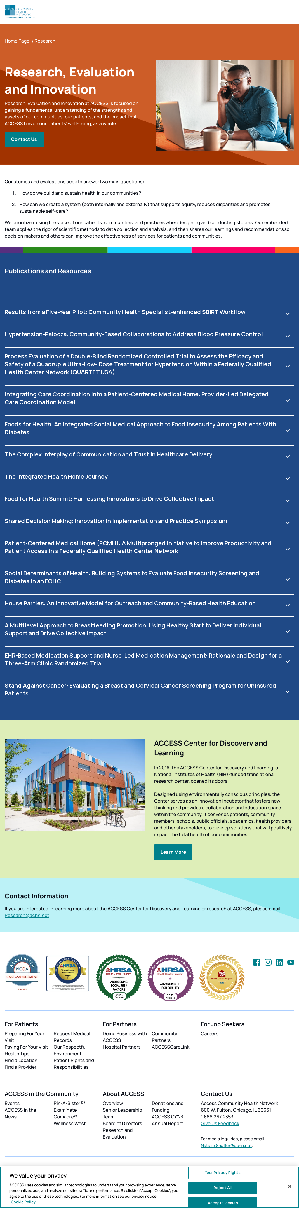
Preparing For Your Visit (24, 1036)
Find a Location (21, 1060)
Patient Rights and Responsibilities (74, 1063)
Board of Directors (122, 1123)
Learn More (173, 852)
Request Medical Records (72, 1036)
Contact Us (24, 139)
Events (12, 1103)
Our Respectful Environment (70, 1050)
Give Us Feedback (220, 1123)
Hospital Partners (122, 1047)
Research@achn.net (27, 915)
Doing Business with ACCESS (125, 1036)
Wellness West (70, 1123)
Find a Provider (20, 1067)
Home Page (17, 41)
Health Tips (17, 1053)
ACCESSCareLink (170, 1047)
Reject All (223, 1187)
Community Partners (164, 1036)
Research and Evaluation (118, 1133)
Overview (113, 1103)
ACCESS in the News (20, 1113)
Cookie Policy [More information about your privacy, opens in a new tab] (23, 1201)
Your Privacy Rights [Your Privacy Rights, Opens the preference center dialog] (223, 1172)
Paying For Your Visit (26, 1047)
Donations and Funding (168, 1106)
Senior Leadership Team (122, 1113)
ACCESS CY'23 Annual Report (167, 1120)
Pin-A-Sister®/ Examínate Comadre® (69, 1110)
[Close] (289, 1186)
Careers (209, 1033)
